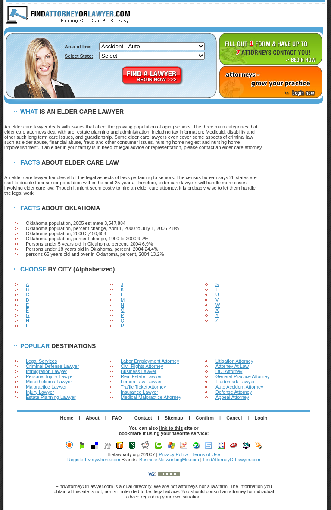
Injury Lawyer (40, 392)
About (93, 417)
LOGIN (309, 15)
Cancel (234, 417)
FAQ (117, 417)
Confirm (205, 417)
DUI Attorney (228, 371)
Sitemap (174, 417)
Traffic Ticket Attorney (143, 386)
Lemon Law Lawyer (141, 381)
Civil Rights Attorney (142, 366)
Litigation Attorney (234, 361)
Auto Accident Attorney (239, 386)
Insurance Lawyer (139, 392)
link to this (171, 428)
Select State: (79, 56)
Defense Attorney (233, 392)
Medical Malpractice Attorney (151, 397)
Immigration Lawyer (46, 371)
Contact (143, 417)
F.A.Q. (276, 15)
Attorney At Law (232, 366)
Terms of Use (206, 454)
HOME (212, 15)
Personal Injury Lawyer (50, 376)
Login (261, 417)
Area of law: (78, 46)
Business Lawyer (138, 371)
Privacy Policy (173, 454)
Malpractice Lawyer (46, 386)
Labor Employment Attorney (150, 361)
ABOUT (244, 15)
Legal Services (41, 361)
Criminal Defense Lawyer (52, 366)
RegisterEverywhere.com (93, 459)
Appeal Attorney (232, 397)
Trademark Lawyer (235, 381)
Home (67, 417)
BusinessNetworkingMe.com (169, 459)
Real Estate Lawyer (141, 376)
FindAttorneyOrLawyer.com (231, 459)
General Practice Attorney (242, 376)
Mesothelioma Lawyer (49, 381)
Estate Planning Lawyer (51, 397)
